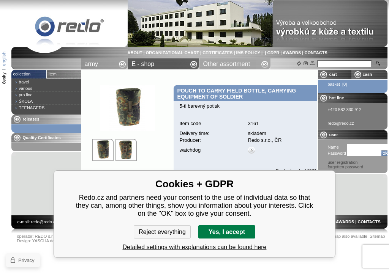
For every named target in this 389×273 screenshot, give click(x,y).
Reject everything (162, 232)
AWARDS (292, 52)
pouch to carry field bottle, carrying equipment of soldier (69, 28)
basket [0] (337, 84)
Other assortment (226, 64)
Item (53, 74)
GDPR (273, 52)
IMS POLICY (248, 52)
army (91, 64)
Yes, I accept (227, 232)
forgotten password (346, 167)
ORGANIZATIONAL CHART (172, 52)
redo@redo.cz (44, 222)
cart (333, 74)
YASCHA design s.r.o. (52, 240)
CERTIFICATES (217, 52)
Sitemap (377, 236)
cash (367, 74)
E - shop (143, 64)
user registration (343, 162)
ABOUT (135, 52)
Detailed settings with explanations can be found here (195, 247)
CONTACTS (315, 52)
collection (22, 74)
